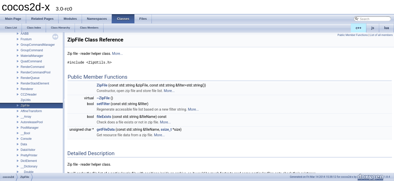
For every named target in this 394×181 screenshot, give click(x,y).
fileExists (104, 117)
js (372, 28)
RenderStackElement (35, 83)
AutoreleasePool (32, 122)
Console (26, 139)
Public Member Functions (352, 35)
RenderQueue (30, 78)
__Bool (25, 133)
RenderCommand (32, 67)
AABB (25, 33)
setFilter (103, 104)
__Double (27, 172)
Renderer (27, 89)
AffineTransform (31, 111)
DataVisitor (28, 150)
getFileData (106, 129)
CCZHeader (29, 94)
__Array (26, 116)
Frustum (26, 39)
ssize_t (166, 129)
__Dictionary (29, 166)
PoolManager (29, 127)
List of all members (381, 35)
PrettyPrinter (29, 155)
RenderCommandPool (36, 72)
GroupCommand (32, 50)
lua (386, 28)
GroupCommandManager (38, 45)
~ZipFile (103, 98)
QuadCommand (31, 61)
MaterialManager (32, 56)
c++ (359, 28)
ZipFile (25, 105)
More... (117, 54)
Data (24, 144)
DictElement (29, 161)
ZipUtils (26, 100)
